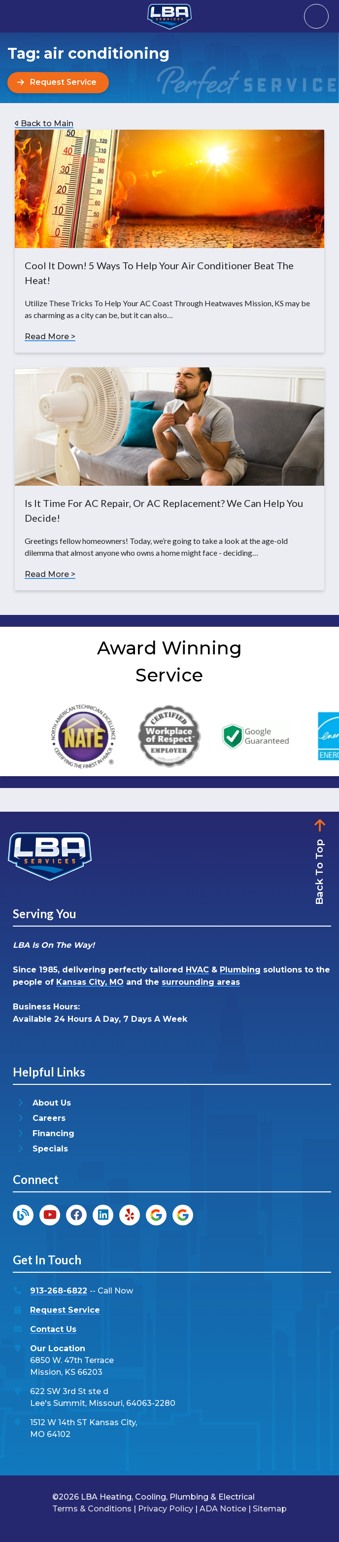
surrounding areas (201, 982)
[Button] (58, 82)
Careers (49, 1118)
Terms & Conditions (92, 1508)
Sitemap (270, 1508)
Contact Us (53, 1329)
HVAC (197, 969)
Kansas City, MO (90, 982)
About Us (52, 1103)
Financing (53, 1133)
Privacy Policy (165, 1508)
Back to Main (44, 123)
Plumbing (240, 969)
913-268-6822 (58, 1290)
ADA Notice (223, 1508)
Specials (50, 1148)
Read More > (50, 336)
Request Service (65, 1310)
